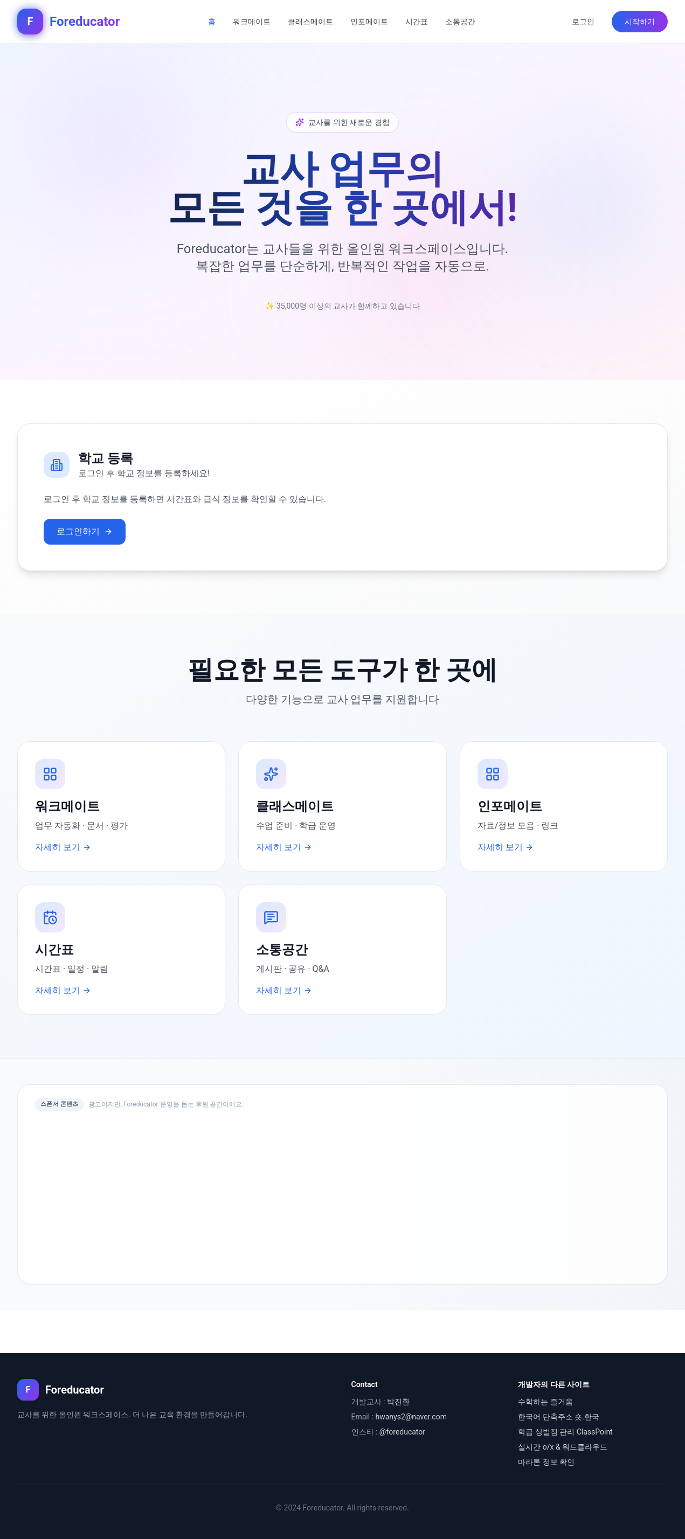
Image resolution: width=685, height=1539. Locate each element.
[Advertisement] (342, 1195)
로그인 (583, 21)
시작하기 (640, 21)
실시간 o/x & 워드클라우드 (562, 1447)
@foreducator (402, 1431)
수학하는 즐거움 (545, 1401)
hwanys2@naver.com (411, 1416)
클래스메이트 (310, 21)
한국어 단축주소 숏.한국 (558, 1416)
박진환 (398, 1401)
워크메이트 (252, 21)
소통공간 (460, 21)
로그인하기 (85, 531)
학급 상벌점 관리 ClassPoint (565, 1431)
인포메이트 (369, 21)
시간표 (416, 21)
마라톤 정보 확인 (546, 1462)
